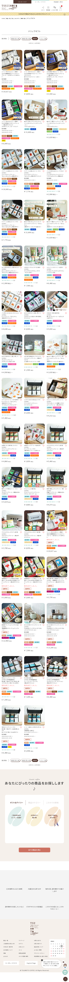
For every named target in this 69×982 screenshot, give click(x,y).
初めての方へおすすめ (52, 828)
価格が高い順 (26, 38)
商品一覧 (9, 18)
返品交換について (38, 956)
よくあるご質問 (55, 10)
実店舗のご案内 (58, 2)
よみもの (5, 966)
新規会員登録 (22, 963)
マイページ (21, 950)
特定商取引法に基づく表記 (41, 966)
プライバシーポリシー (39, 963)
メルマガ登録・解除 (23, 966)
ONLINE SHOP (22, 2)
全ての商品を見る (34, 859)
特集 (4, 963)
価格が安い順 (15, 38)
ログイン (43, 10)
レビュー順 (43, 38)
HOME (4, 18)
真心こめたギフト (18, 18)
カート (20, 959)
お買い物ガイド (38, 953)
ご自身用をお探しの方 (9, 953)
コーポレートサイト (40, 2)
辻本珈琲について (7, 959)
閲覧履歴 (48, 10)
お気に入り (21, 956)
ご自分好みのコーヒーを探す (16, 828)
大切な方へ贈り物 (34, 828)
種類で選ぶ (28, 18)
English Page (31, 973)
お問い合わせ (37, 950)
